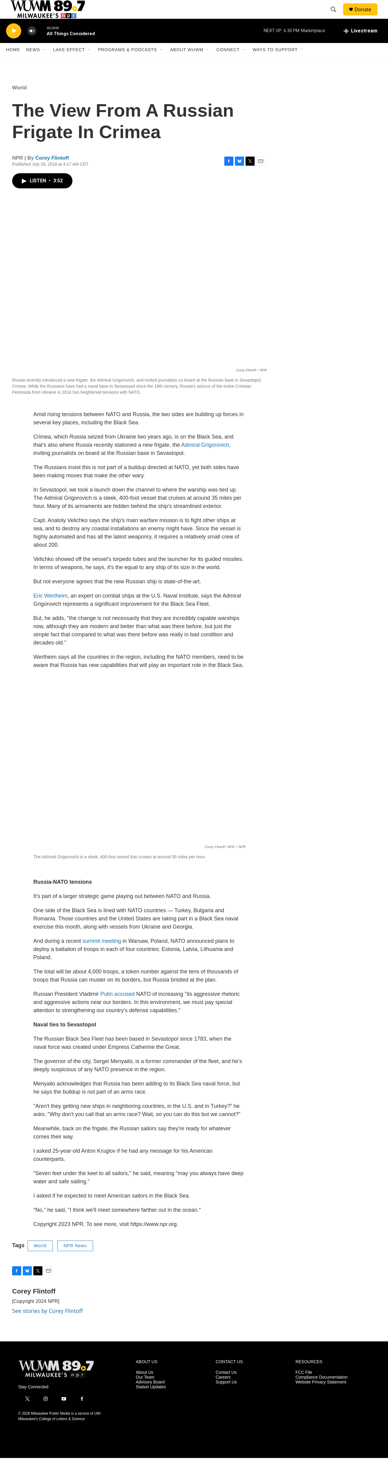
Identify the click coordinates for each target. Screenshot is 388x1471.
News (33, 63)
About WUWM (186, 63)
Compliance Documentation (322, 1390)
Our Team (145, 1390)
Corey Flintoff (52, 171)
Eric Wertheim (50, 609)
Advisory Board (150, 1395)
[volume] (32, 44)
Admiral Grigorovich (205, 458)
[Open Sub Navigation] (44, 63)
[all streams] (360, 44)
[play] (13, 44)
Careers (223, 1390)
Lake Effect (69, 63)
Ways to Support (275, 63)
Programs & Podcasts (127, 63)
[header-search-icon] (336, 16)
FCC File (304, 1385)
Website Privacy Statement (321, 1395)
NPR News (75, 1259)
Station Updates (151, 1400)
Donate (366, 16)
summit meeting (101, 954)
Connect (227, 63)
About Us (144, 1385)
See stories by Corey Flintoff (47, 1323)
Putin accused (117, 1007)
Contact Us (226, 1385)
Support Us (226, 1395)
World (19, 101)
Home (13, 63)
